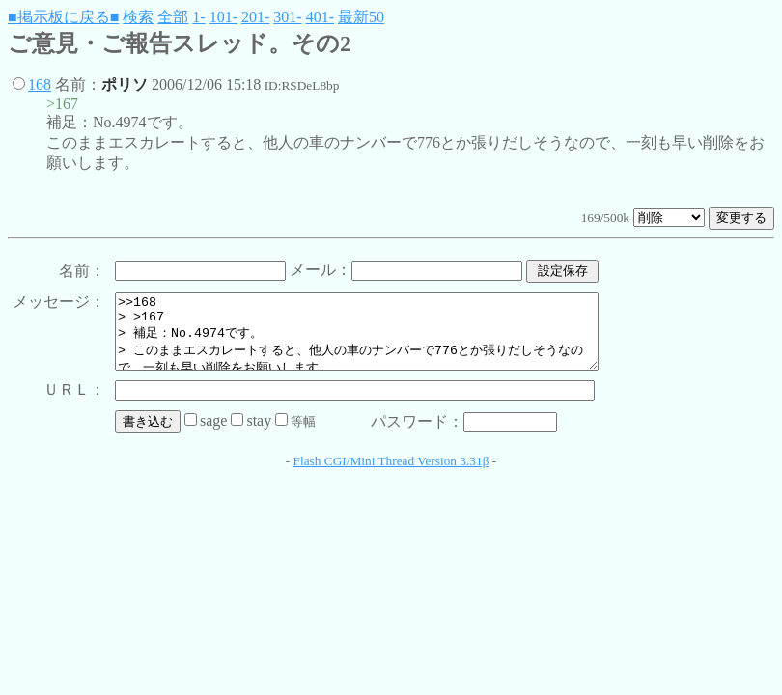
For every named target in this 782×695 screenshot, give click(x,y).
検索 (138, 17)
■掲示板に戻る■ (63, 17)
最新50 (361, 17)
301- (287, 17)
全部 (172, 17)
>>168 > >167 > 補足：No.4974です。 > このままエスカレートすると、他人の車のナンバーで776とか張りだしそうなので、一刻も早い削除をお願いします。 (385, 338)
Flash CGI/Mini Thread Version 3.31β (391, 475)
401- (320, 17)
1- (198, 17)
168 (39, 84)
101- (223, 17)
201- (255, 17)
